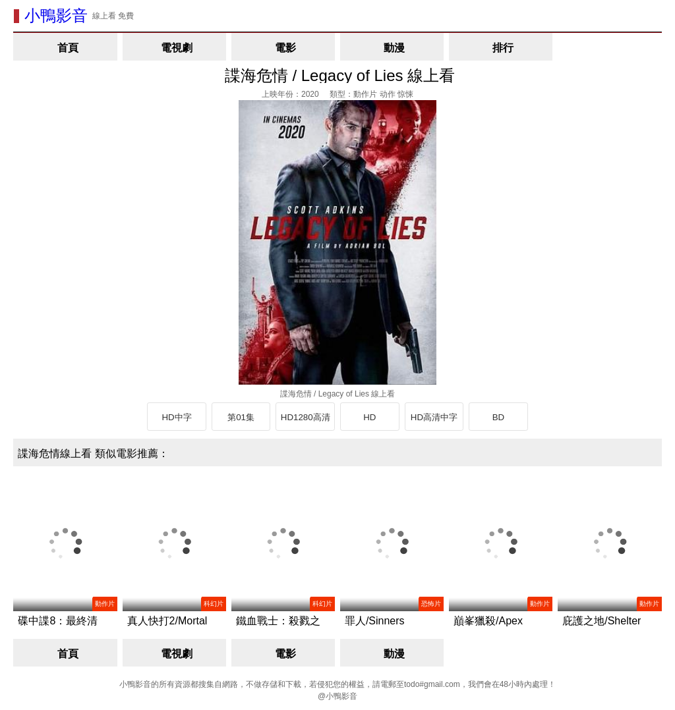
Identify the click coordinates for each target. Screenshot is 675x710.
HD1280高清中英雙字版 (305, 421)
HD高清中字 (434, 417)
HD (369, 417)
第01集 (240, 417)
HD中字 (176, 417)
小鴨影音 (56, 15)
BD (498, 417)
